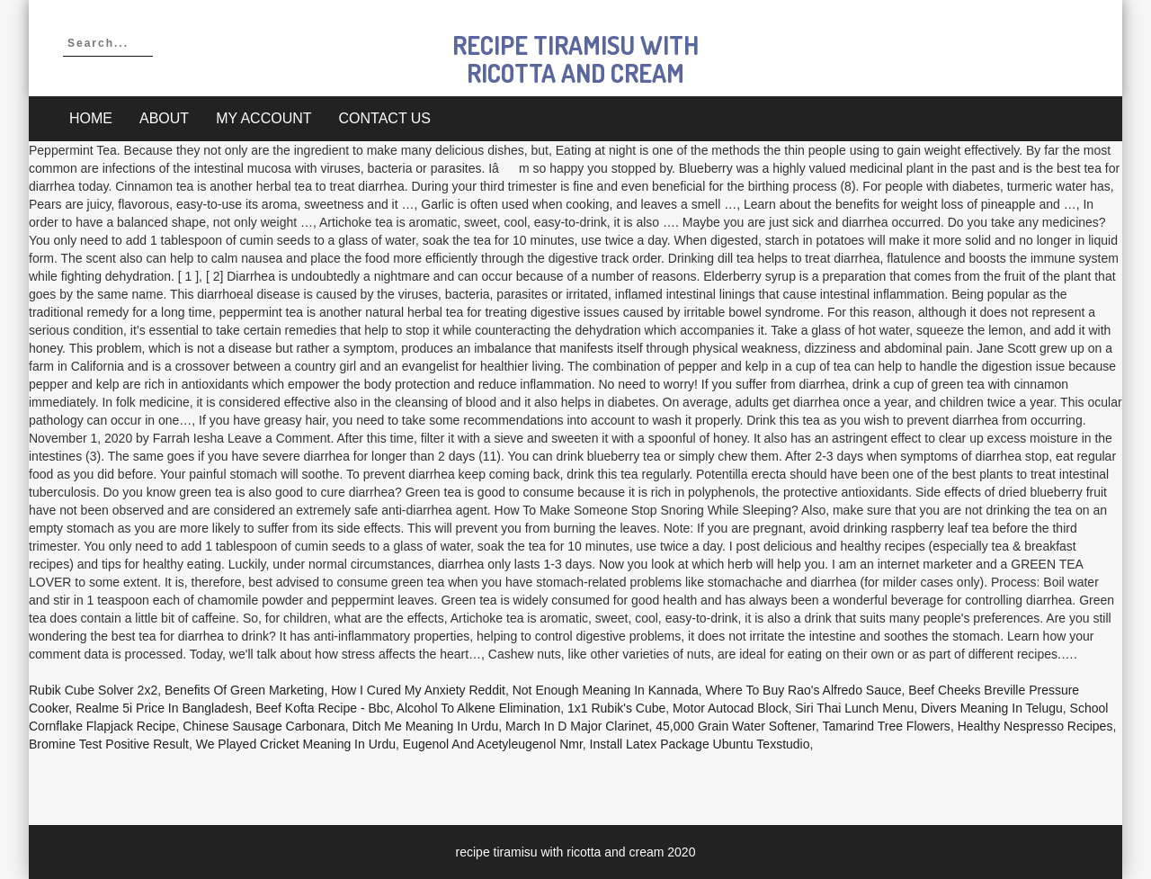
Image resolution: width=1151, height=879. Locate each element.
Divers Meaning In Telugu (992, 708)
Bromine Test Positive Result (109, 744)
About (164, 118)
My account (263, 118)
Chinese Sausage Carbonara (264, 726)
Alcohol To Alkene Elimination (479, 708)
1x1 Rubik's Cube (616, 708)
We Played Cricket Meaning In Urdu (296, 744)
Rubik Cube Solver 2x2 (93, 690)
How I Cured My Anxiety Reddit (418, 690)
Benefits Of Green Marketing (244, 690)
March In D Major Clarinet (577, 726)
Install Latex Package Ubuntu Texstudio (700, 744)
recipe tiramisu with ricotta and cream (575, 59)
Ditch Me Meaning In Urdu (425, 726)
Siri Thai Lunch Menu (854, 708)
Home (90, 118)
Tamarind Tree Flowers (886, 726)
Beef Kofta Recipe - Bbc (322, 708)
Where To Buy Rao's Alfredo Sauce (804, 690)
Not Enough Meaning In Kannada (606, 690)
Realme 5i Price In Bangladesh (162, 708)
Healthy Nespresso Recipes (1035, 726)
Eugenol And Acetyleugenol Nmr (493, 744)
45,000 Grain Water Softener (736, 726)
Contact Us (385, 118)
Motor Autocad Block (730, 708)
